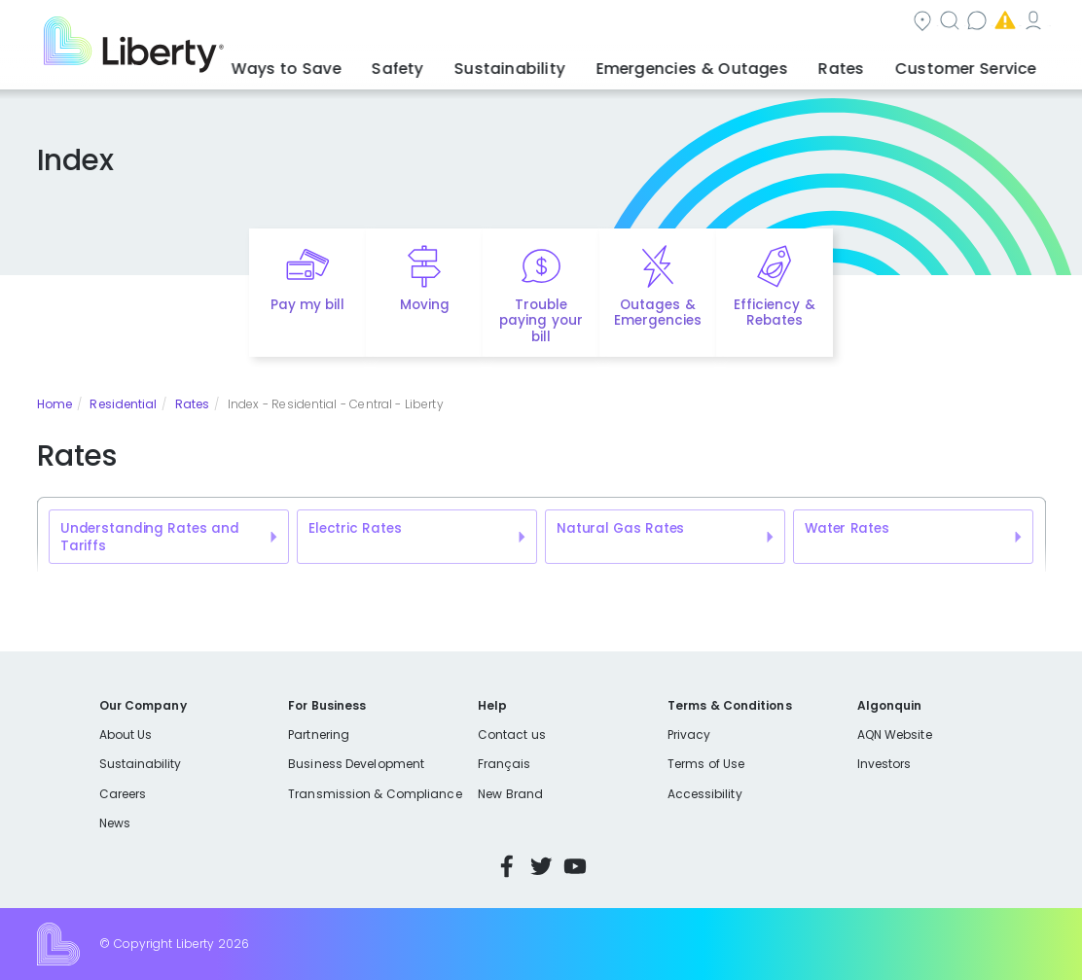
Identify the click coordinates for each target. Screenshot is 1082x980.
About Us (126, 734)
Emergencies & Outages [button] (742, 63)
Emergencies (880, 23)
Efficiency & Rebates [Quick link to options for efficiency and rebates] (774, 313)
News (114, 823)
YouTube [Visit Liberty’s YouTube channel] (575, 866)
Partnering (318, 734)
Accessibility (704, 794)
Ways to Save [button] (399, 63)
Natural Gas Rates (620, 528)
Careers (122, 794)
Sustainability (140, 763)
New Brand (510, 794)
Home (54, 404)
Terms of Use (706, 763)
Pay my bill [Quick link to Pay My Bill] (307, 305)
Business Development (356, 763)
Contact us (760, 23)
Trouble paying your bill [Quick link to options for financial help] (540, 321)
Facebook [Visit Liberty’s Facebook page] (507, 866)
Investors (884, 763)
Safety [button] (491, 63)
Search (657, 23)
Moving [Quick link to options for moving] (425, 305)
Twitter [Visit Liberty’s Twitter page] (541, 866)
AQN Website (894, 734)
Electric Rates (354, 528)
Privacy (688, 734)
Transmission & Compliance (374, 794)
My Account (1003, 23)
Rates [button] (869, 63)
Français (504, 763)
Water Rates (847, 528)
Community (552, 23)
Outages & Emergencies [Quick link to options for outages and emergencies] (658, 313)
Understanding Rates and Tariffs (149, 537)
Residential (123, 404)
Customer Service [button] (973, 63)
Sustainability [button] (584, 63)
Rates (192, 404)
